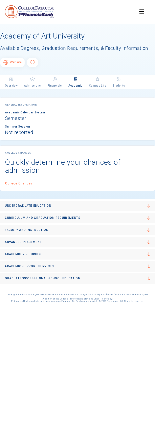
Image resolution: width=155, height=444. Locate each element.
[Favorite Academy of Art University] (32, 62)
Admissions (32, 82)
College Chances (18, 183)
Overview (11, 82)
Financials (54, 82)
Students (119, 82)
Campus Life (97, 82)
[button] (77, 206)
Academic (75, 82)
